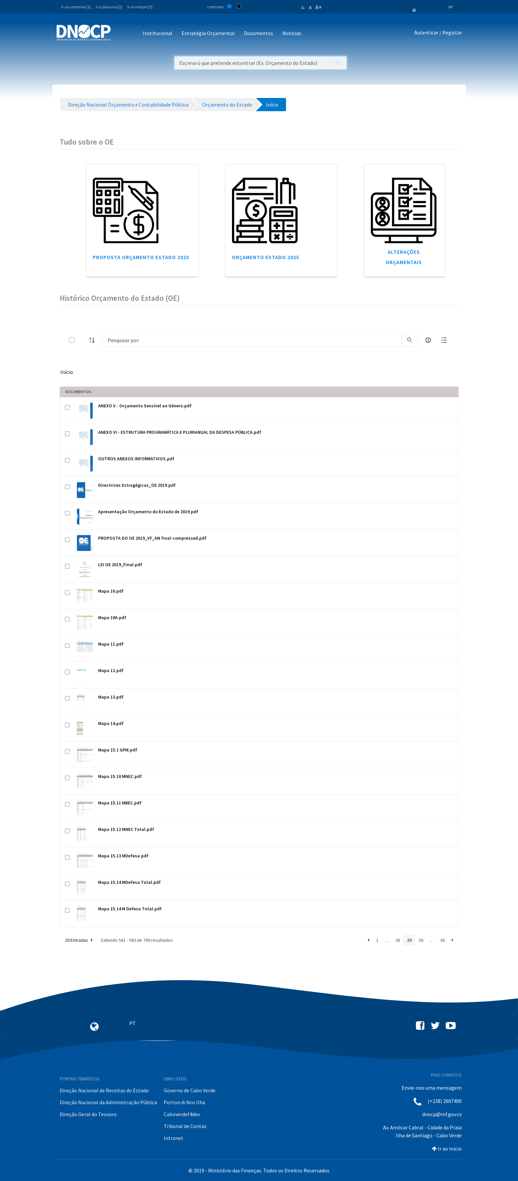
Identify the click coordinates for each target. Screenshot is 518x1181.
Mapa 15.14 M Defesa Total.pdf (130, 909)
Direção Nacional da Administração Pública (108, 1102)
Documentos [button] (258, 33)
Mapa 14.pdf (111, 723)
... (386, 940)
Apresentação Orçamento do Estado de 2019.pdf (148, 512)
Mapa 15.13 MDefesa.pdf (123, 856)
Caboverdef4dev (182, 1114)
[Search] (252, 340)
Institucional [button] (157, 33)
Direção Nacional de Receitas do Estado (104, 1090)
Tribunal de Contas (185, 1126)
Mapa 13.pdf (111, 697)
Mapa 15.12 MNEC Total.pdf (126, 829)
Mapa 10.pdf (111, 591)
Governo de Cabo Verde (189, 1090)
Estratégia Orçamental (208, 33)
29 (409, 940)
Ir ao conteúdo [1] (76, 6)
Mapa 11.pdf (111, 644)
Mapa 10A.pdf (112, 617)
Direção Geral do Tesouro (88, 1114)
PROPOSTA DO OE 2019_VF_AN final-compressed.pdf (152, 538)
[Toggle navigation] (119, 33)
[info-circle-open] (428, 340)
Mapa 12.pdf (111, 670)
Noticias (291, 33)
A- (303, 8)
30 (421, 940)
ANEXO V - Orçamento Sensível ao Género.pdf (145, 406)
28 (397, 940)
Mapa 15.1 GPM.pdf (117, 750)
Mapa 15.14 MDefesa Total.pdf (129, 882)
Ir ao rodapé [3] (139, 6)
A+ (318, 7)
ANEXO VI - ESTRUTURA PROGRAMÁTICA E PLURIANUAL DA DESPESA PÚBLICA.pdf (179, 432)
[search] (409, 340)
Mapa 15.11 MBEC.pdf (120, 803)
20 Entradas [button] (79, 940)
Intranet (173, 1138)
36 (442, 940)
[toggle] (82, 340)
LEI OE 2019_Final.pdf (120, 565)
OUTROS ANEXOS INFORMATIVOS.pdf (136, 459)
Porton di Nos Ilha (184, 1102)
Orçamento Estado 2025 (265, 257)
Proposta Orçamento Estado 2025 (141, 257)
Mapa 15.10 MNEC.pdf (120, 776)
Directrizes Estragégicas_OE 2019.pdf (137, 485)
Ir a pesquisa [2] (109, 6)
